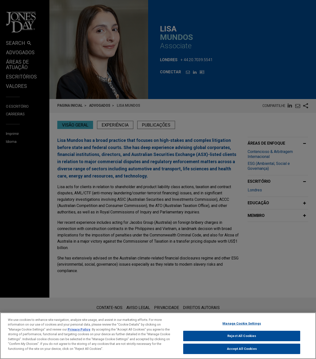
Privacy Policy (79, 333)
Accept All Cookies (242, 352)
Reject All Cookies (241, 339)
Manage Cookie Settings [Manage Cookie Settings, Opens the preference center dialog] (241, 327)
